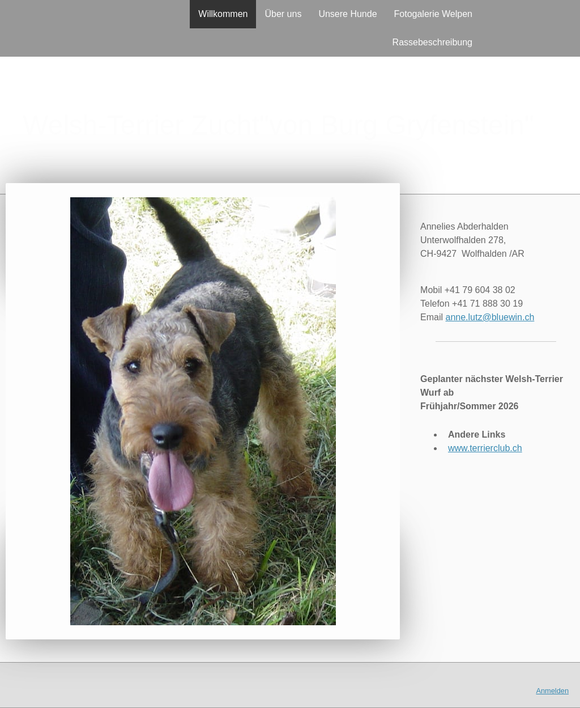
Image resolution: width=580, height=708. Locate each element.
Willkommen (223, 14)
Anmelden (552, 690)
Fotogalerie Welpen (433, 14)
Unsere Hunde (347, 14)
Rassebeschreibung (432, 42)
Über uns (283, 14)
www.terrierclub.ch (485, 448)
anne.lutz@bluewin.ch (490, 317)
